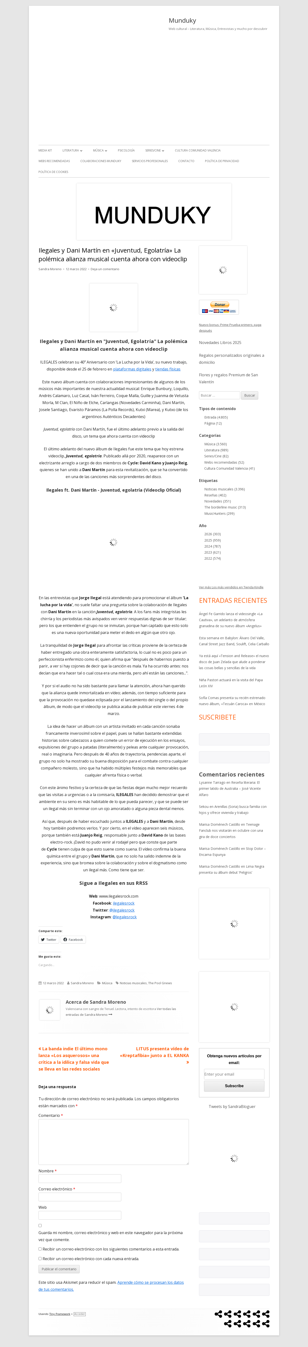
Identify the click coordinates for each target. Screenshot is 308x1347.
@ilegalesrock (122, 910)
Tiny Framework (59, 1314)
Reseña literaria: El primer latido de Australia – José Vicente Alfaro (230, 788)
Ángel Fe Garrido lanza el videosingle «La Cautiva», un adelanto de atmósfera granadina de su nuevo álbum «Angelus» (231, 620)
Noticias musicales (133, 983)
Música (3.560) (215, 444)
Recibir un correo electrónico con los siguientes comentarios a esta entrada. (111, 1249)
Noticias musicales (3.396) (224, 489)
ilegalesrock (124, 903)
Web (42, 1207)
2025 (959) (212, 540)
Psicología (126, 150)
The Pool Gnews (160, 983)
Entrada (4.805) (216, 417)
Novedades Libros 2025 (220, 342)
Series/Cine (153, 150)
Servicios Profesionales (150, 161)
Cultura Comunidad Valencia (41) (229, 468)
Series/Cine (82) (216, 456)
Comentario (50, 1115)
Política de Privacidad (222, 161)
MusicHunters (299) (219, 513)
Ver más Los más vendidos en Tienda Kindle (231, 587)
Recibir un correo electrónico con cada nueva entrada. (91, 1258)
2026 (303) (212, 534)
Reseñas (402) (215, 495)
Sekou (204, 806)
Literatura (71, 150)
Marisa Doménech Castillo (219, 824)
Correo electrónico (56, 1189)
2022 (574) (212, 558)
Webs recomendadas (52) (224, 462)
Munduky (182, 20)
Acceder (79, 1314)
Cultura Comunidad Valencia (198, 150)
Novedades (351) (217, 501)
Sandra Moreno (50, 269)
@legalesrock (125, 917)
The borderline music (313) (225, 507)
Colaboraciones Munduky (100, 161)
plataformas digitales (132, 369)
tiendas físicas (167, 369)
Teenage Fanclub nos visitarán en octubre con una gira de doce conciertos (231, 830)
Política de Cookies (53, 172)
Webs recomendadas (54, 161)
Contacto (186, 161)
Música (98, 150)
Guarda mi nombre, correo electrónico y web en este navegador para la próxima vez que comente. (110, 1236)
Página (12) (213, 423)
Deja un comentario (105, 269)
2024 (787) (212, 546)
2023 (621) (212, 552)
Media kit (45, 150)
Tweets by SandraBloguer (232, 1106)
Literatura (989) (216, 450)
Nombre (47, 1171)
